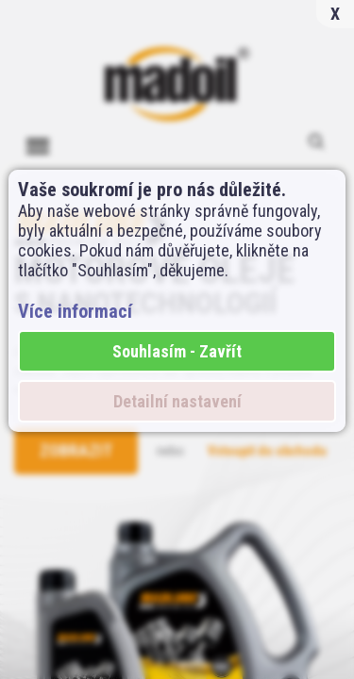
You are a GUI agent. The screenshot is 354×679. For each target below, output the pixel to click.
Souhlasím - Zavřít (177, 351)
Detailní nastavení (177, 401)
